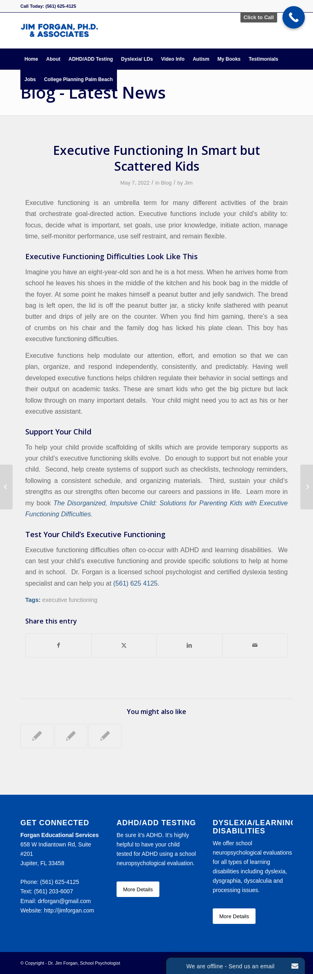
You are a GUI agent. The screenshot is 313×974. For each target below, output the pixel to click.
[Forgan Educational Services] (59, 30)
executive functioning (69, 600)
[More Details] (138, 889)
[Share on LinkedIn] (189, 645)
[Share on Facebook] (58, 645)
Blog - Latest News (93, 92)
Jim (188, 183)
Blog (166, 183)
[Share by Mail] (255, 645)
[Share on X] (124, 645)
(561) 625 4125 (135, 583)
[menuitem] (31, 59)
